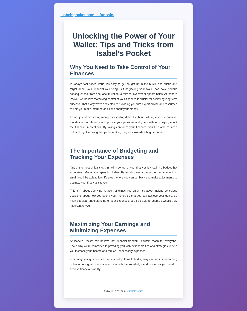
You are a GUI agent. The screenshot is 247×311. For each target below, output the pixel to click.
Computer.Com (135, 290)
